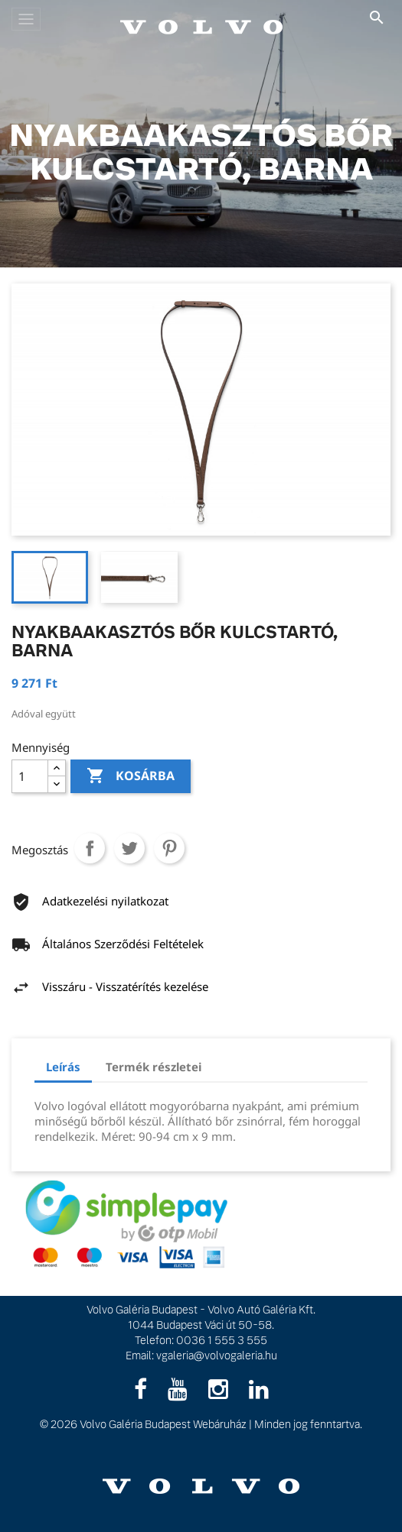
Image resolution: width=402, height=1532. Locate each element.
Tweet (129, 848)
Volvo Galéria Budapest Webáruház (163, 1424)
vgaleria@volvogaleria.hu (216, 1355)
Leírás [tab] (63, 1066)
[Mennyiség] (29, 776)
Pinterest (169, 848)
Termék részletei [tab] (153, 1066)
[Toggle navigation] (26, 19)
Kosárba (131, 776)
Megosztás (89, 848)
